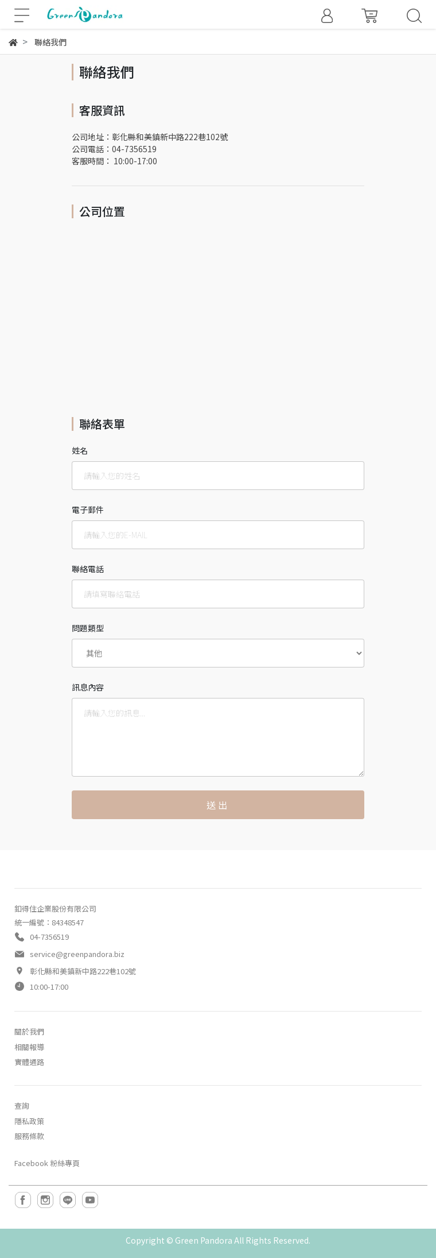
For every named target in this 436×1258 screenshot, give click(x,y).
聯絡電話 (88, 568)
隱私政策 (29, 1121)
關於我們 (29, 1031)
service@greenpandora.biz (77, 953)
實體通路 (29, 1061)
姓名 (80, 450)
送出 (218, 805)
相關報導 (29, 1046)
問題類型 (88, 628)
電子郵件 (88, 509)
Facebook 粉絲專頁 (47, 1162)
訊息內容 (88, 687)
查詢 (21, 1105)
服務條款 (29, 1135)
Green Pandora (203, 1240)
